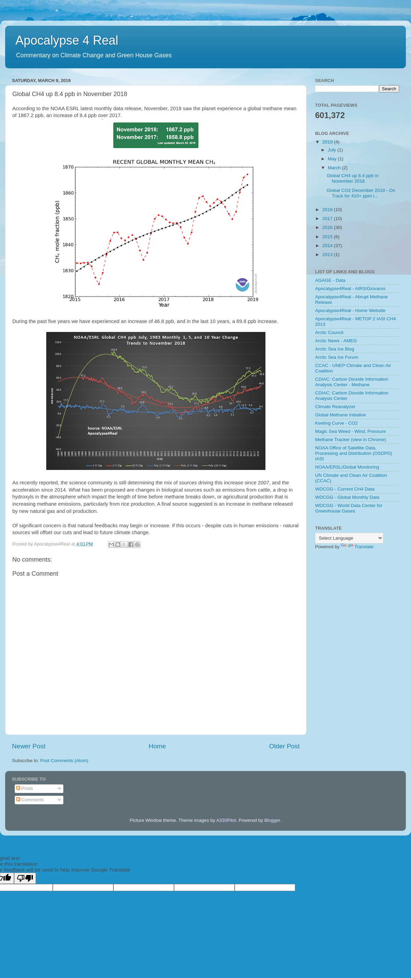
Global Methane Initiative (340, 414)
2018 (328, 209)
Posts (24, 788)
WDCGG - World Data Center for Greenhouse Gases (348, 508)
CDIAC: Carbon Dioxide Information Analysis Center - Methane (351, 382)
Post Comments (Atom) (64, 760)
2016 (328, 227)
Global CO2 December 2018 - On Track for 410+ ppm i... (361, 193)
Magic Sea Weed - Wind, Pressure (350, 431)
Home (157, 746)
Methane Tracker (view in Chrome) (350, 439)
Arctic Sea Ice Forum (336, 357)
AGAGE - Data (330, 280)
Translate (357, 546)
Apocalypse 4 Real (66, 40)
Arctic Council (329, 332)
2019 (328, 142)
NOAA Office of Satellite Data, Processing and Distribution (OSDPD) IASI (353, 453)
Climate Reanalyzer (335, 406)
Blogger (272, 820)
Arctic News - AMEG (336, 340)
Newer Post (29, 746)
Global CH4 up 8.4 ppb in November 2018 (353, 178)
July (332, 149)
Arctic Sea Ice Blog (334, 349)
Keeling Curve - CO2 (336, 423)
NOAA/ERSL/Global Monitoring (347, 467)
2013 (328, 254)
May (333, 158)
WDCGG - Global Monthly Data (347, 497)
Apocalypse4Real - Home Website (350, 310)
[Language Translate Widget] (349, 538)
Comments (30, 799)
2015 (328, 236)
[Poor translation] (25, 878)
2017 (328, 218)
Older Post (284, 746)
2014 (328, 245)
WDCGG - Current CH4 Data (344, 489)
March (335, 167)
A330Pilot (226, 820)
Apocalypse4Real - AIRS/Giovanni (350, 288)
